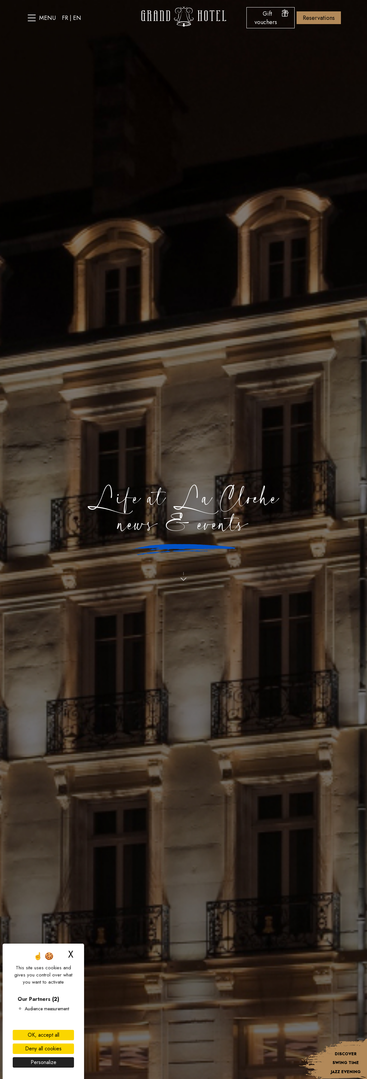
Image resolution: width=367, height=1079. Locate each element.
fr (65, 18)
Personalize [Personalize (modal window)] (43, 1062)
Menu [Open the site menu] (42, 18)
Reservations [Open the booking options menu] (319, 18)
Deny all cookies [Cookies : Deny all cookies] (43, 1048)
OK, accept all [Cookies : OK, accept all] (43, 1035)
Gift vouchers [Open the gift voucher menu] (272, 17)
